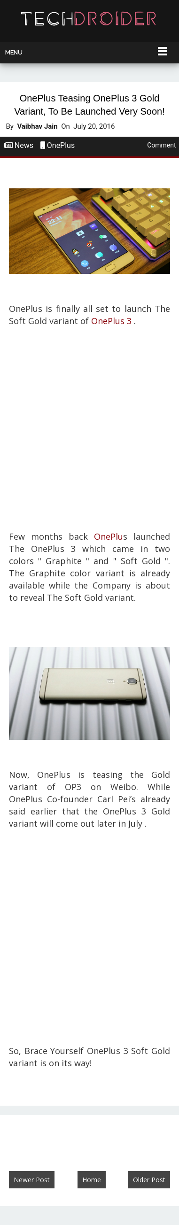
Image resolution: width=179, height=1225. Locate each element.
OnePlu (108, 536)
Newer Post (32, 1179)
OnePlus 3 (111, 320)
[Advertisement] (89, 429)
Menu (14, 52)
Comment (161, 145)
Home (91, 1179)
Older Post (149, 1179)
